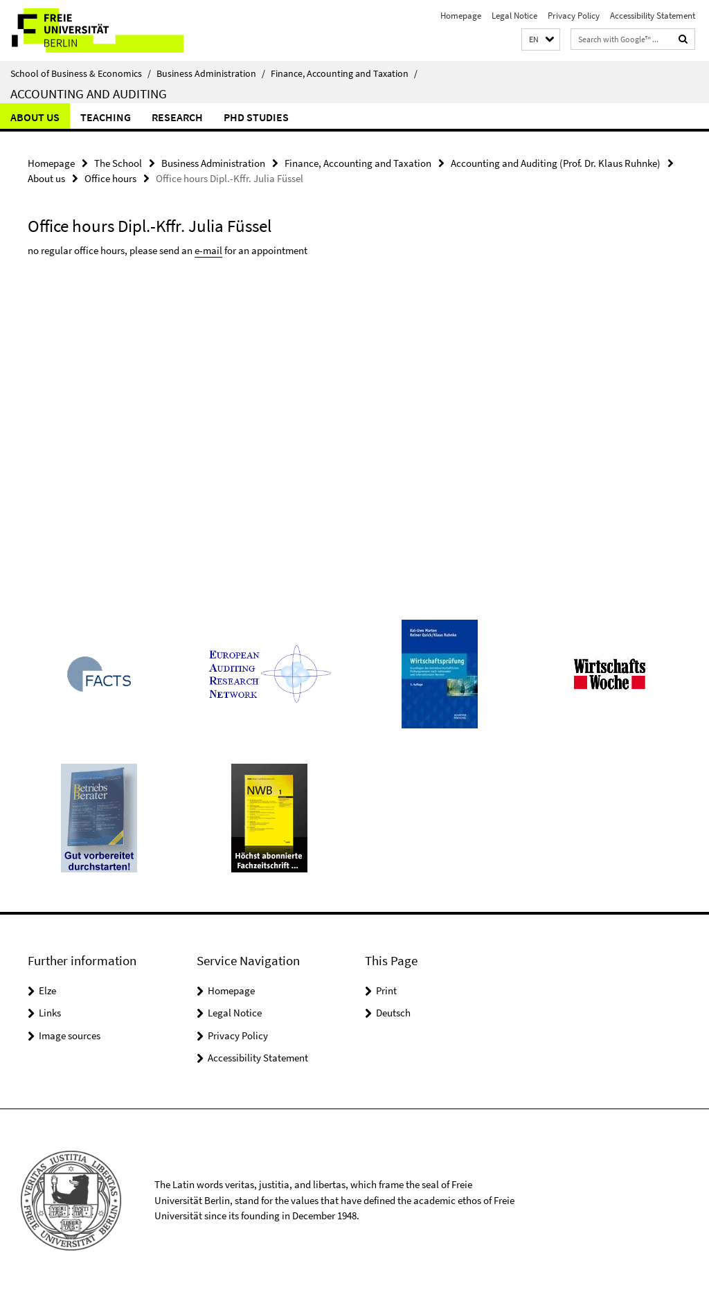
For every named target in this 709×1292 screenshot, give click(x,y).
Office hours (110, 178)
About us (35, 117)
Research (177, 117)
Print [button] (386, 990)
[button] (540, 39)
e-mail (208, 250)
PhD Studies (256, 117)
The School (118, 163)
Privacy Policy (574, 15)
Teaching (105, 117)
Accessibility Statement (652, 15)
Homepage (460, 15)
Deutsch (393, 1012)
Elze (47, 990)
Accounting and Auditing (88, 93)
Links (50, 1012)
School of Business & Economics (80, 73)
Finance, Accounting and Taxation (344, 73)
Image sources (69, 1035)
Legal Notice (514, 15)
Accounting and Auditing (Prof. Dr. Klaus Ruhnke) (556, 163)
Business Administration (210, 73)
